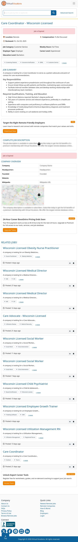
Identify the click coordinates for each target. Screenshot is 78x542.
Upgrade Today (10, 230)
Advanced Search (66, 13)
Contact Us (5, 506)
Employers (44, 513)
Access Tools (9, 483)
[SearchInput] (27, 12)
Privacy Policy (6, 511)
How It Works (45, 508)
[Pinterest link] (15, 531)
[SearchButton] (53, 12)
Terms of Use (6, 513)
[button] (70, 263)
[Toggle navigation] (74, 3)
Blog (42, 511)
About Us (4, 503)
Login (42, 516)
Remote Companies (47, 506)
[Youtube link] (21, 531)
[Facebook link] (9, 531)
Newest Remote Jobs (48, 503)
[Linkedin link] (27, 531)
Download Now (10, 131)
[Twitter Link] (3, 531)
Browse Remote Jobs (9, 516)
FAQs (3, 508)
